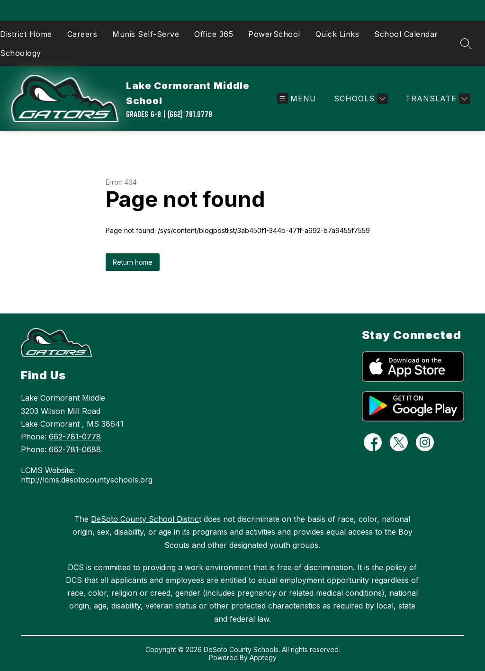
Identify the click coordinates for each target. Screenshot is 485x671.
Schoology (20, 53)
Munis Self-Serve (145, 34)
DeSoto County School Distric (145, 519)
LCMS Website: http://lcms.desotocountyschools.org (87, 474)
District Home (26, 34)
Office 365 (213, 34)
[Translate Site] (436, 99)
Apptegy (263, 657)
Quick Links (337, 34)
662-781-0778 (75, 436)
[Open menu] (296, 99)
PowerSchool (274, 34)
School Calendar (406, 34)
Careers (82, 34)
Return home (133, 262)
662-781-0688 (75, 449)
